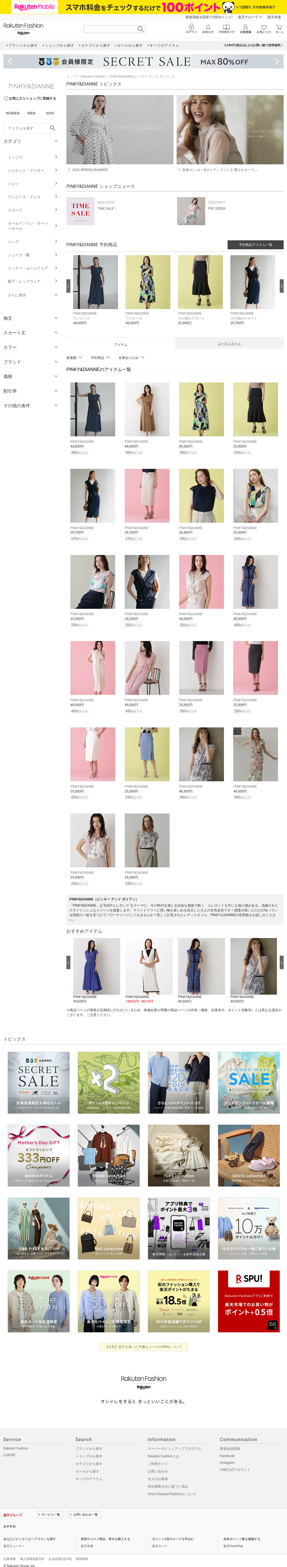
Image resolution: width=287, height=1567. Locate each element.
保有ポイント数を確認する (241, 1534)
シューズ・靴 (33, 255)
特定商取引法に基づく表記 (168, 1481)
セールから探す (87, 1466)
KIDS (50, 113)
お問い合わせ (158, 1466)
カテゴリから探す (89, 1459)
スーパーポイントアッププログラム (175, 1444)
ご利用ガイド (158, 1459)
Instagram (227, 1458)
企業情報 (9, 1554)
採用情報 (82, 1554)
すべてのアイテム (89, 1474)
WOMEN (13, 113)
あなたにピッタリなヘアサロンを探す (29, 1534)
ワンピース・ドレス (33, 197)
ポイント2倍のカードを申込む (173, 1534)
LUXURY (9, 1450)
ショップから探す (89, 1451)
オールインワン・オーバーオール (33, 226)
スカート (33, 210)
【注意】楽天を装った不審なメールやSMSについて (143, 1342)
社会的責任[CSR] (60, 1554)
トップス (33, 157)
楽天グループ (248, 17)
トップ (71, 77)
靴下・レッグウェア (33, 281)
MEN (31, 113)
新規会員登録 (230, 1444)
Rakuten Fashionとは (163, 1451)
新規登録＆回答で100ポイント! (209, 17)
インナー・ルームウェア (33, 268)
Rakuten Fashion (92, 77)
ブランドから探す (89, 1444)
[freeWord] (31, 128)
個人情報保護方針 (32, 1554)
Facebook (227, 1451)
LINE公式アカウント (235, 1465)
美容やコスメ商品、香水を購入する (105, 1534)
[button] (96, 294)
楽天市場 (274, 17)
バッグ (33, 242)
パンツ (33, 183)
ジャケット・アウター (33, 170)
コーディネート (229, 343)
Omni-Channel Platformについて (172, 1489)
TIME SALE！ (107, 209)
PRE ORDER (217, 209)
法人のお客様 (158, 1474)
